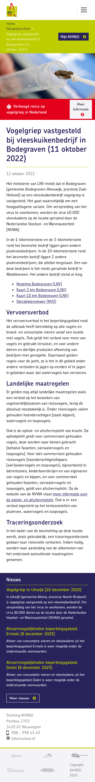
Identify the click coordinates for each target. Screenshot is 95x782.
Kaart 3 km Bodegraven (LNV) (41, 289)
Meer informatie (81, 107)
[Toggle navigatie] (84, 10)
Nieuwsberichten (18, 28)
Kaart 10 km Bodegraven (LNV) (42, 295)
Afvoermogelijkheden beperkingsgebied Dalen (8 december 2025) (41, 665)
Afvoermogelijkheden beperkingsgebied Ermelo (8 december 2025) (41, 631)
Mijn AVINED (70, 36)
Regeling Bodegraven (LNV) (39, 284)
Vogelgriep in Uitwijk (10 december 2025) (43, 589)
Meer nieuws (19, 698)
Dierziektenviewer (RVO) (36, 301)
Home (10, 23)
